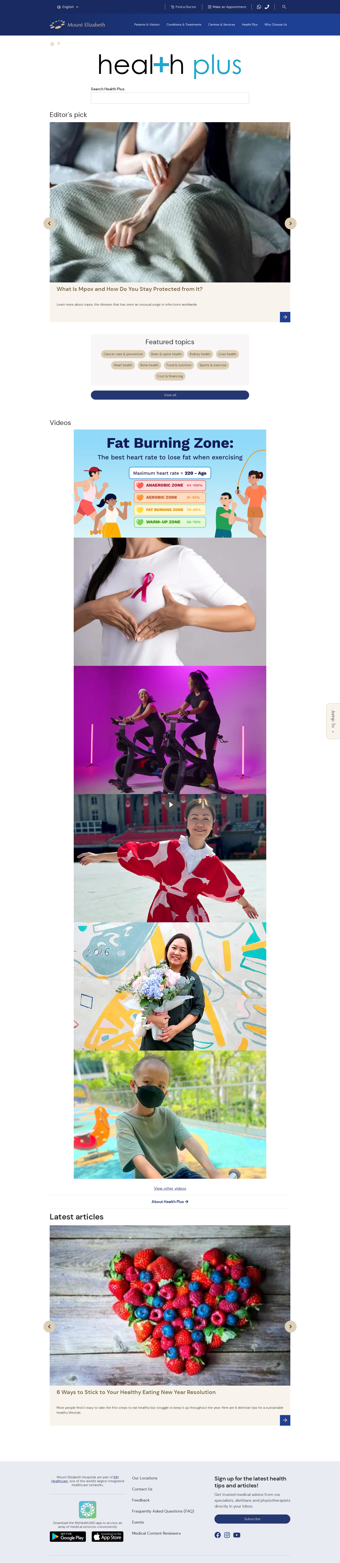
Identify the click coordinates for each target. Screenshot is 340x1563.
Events (138, 1522)
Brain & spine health (166, 354)
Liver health (227, 354)
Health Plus (250, 24)
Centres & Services (221, 24)
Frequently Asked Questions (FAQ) (163, 1511)
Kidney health (200, 354)
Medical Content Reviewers (156, 1533)
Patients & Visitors (147, 24)
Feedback (141, 1500)
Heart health (123, 365)
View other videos (170, 1188)
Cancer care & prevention (123, 354)
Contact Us (142, 1489)
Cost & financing (170, 376)
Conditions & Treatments (184, 24)
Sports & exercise (213, 365)
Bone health (149, 365)
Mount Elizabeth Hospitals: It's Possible (52, 44)
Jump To (333, 721)
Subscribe (252, 1519)
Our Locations (144, 1478)
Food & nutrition (179, 365)
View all (170, 395)
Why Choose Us (276, 24)
